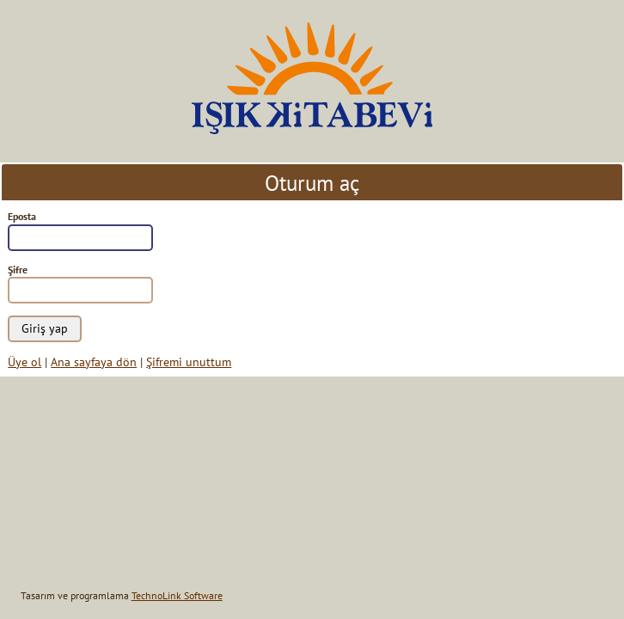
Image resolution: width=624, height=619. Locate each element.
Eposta (22, 216)
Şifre (18, 269)
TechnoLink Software (177, 595)
